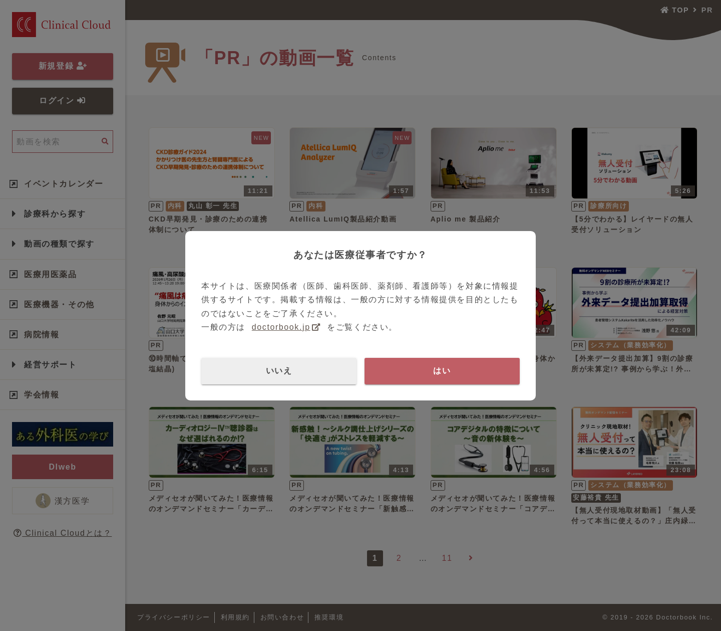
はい (442, 370)
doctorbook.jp (281, 327)
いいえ (279, 370)
